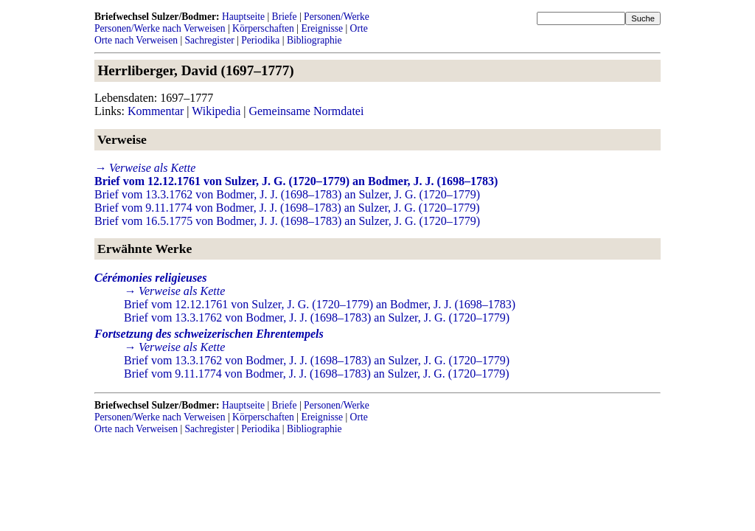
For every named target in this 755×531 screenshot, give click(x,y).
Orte (359, 28)
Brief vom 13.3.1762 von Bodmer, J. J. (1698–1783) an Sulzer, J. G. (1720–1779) (287, 194)
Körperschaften (263, 28)
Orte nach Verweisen (136, 40)
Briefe (284, 16)
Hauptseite (243, 16)
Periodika (260, 40)
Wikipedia (216, 111)
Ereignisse (322, 28)
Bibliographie (314, 40)
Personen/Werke (336, 16)
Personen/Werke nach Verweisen (160, 28)
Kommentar (156, 111)
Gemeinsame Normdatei (305, 111)
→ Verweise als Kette (144, 168)
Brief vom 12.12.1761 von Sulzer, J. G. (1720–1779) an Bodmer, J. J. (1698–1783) (296, 181)
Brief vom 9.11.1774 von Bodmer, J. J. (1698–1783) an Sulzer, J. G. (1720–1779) (287, 207)
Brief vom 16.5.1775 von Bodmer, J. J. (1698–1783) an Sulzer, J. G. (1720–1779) (287, 221)
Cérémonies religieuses (150, 277)
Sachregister (209, 40)
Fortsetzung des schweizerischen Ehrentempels (209, 333)
